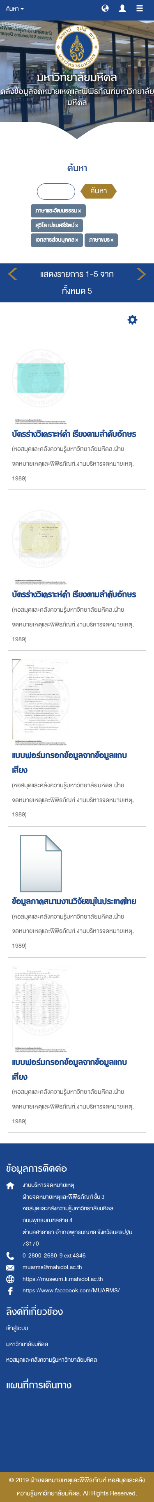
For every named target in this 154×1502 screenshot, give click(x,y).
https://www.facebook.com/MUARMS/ (71, 1290)
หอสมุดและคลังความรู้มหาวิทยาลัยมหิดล (51, 1360)
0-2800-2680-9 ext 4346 (54, 1256)
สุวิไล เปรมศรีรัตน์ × (56, 225)
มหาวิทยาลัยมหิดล (27, 1344)
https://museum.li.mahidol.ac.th (63, 1279)
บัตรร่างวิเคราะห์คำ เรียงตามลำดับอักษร (75, 434)
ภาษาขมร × (101, 240)
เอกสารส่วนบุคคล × (56, 240)
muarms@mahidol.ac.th (52, 1267)
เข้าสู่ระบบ (17, 1328)
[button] (105, 8)
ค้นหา (98, 191)
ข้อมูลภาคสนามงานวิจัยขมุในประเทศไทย (75, 901)
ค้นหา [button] (15, 9)
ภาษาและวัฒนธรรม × (58, 210)
